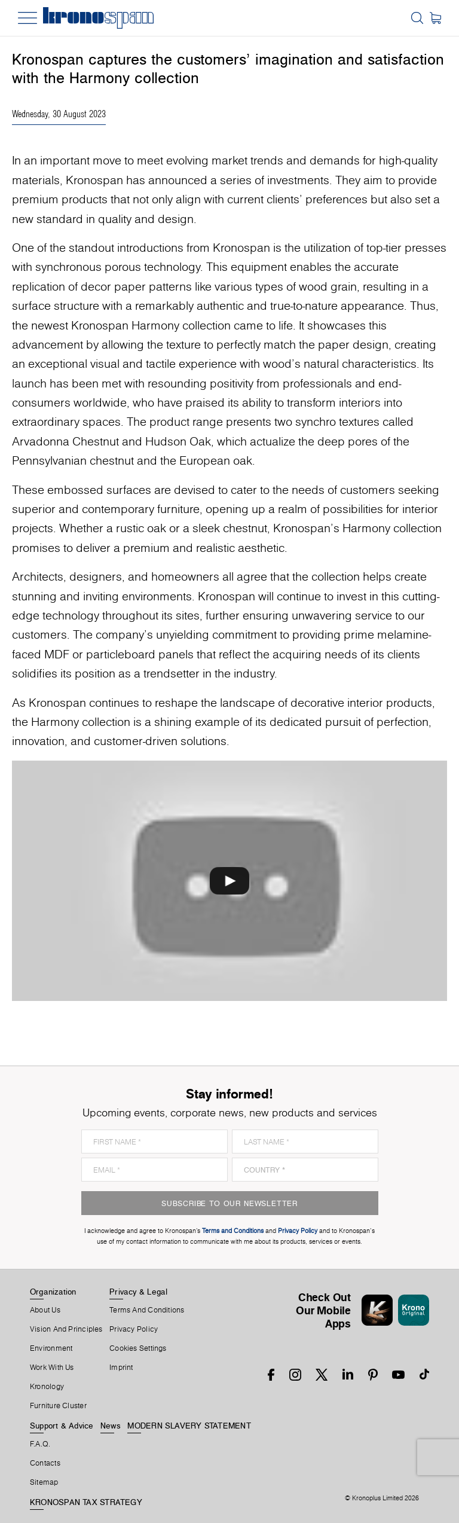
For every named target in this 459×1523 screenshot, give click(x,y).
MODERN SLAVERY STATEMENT (188, 1426)
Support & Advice (62, 1426)
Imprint (121, 1367)
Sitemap (44, 1482)
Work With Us (52, 1367)
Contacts (45, 1463)
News (110, 1426)
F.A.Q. (40, 1444)
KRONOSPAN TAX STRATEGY (86, 1502)
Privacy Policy (133, 1329)
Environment (51, 1348)
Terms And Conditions (146, 1310)
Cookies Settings (138, 1348)
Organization (53, 1292)
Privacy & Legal (138, 1292)
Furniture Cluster (58, 1406)
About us (45, 1310)
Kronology (47, 1386)
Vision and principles (66, 1329)
